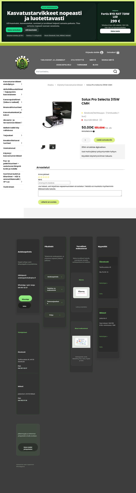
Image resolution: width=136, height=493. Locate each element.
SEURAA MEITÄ (108, 60)
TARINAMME (82, 65)
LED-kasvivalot (31, 30)
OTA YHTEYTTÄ (77, 60)
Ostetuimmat (9, 148)
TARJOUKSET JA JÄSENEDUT (53, 60)
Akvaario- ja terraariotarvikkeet (12, 121)
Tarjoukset (8, 135)
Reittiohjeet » (103, 283)
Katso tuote (115, 31)
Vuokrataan (8, 187)
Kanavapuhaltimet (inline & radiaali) (11, 101)
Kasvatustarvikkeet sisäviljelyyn (12, 83)
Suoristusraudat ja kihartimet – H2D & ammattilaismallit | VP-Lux (11, 178)
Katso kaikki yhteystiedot (28, 448)
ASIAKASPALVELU (63, 65)
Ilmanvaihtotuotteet (12, 107)
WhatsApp (25, 299)
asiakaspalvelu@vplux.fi (27, 278)
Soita (24, 306)
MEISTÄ (93, 60)
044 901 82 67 (23, 288)
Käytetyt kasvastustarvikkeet (12, 154)
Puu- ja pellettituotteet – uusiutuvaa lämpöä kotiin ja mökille (12, 165)
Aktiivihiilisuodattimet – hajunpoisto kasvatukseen (13, 92)
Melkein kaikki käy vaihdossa (11, 129)
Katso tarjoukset (14, 30)
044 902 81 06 (22, 400)
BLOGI (95, 65)
